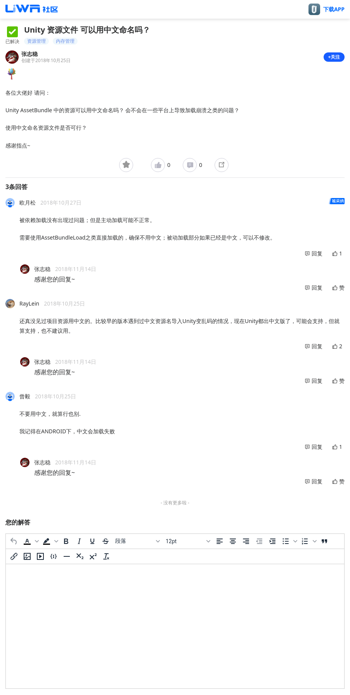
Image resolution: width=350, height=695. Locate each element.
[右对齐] (246, 541)
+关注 (334, 57)
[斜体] (79, 541)
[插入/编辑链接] (14, 556)
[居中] (232, 541)
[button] (30, 541)
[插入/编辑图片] (27, 556)
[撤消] (14, 541)
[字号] (188, 541)
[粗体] (66, 541)
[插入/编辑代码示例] (53, 556)
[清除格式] (106, 556)
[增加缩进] (272, 541)
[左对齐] (219, 541)
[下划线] (92, 541)
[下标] (80, 556)
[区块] (137, 541)
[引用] (324, 541)
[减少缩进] (259, 541)
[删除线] (105, 541)
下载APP (334, 9)
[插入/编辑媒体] (40, 556)
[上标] (93, 556)
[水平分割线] (66, 556)
